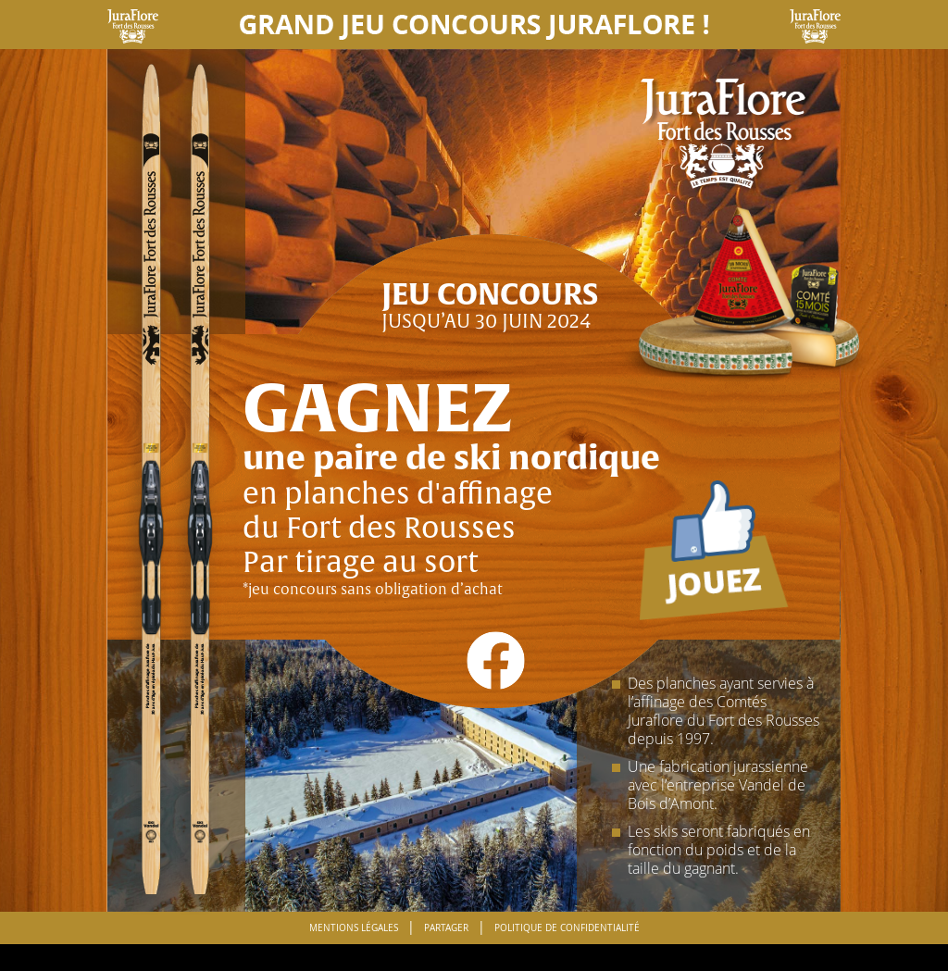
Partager (446, 928)
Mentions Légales (353, 928)
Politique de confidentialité (567, 928)
